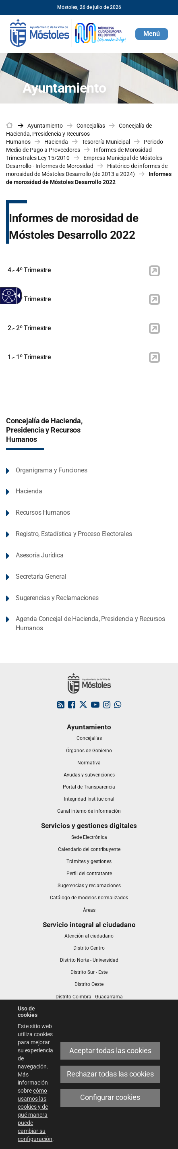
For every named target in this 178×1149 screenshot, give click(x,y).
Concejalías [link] (91, 125)
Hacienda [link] (56, 142)
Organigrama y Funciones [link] (51, 470)
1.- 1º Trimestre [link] (29, 357)
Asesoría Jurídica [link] (40, 555)
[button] (151, 34)
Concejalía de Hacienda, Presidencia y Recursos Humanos (44, 430)
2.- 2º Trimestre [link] (29, 328)
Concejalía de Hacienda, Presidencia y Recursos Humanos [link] (79, 133)
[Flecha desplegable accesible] (17, 295)
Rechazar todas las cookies (110, 1074)
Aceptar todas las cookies (110, 1051)
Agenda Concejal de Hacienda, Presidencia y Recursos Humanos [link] (90, 623)
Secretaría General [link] (41, 576)
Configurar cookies (110, 1097)
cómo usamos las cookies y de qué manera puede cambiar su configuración (35, 1114)
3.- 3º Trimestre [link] (29, 299)
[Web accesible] (9, 296)
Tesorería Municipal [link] (106, 142)
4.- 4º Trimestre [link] (29, 270)
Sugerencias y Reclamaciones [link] (57, 598)
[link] (68, 32)
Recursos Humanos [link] (43, 512)
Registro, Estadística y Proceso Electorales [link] (74, 534)
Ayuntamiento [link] (45, 125)
